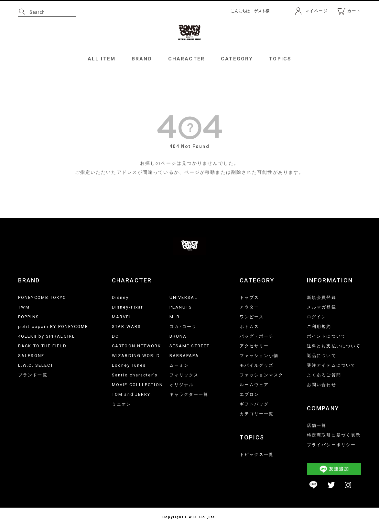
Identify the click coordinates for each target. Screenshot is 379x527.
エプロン (249, 394)
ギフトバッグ (254, 404)
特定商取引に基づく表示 (334, 435)
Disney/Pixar (127, 307)
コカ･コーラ (183, 326)
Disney (120, 297)
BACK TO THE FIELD (42, 345)
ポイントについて (326, 336)
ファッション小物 (259, 355)
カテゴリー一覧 (257, 413)
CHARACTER (186, 59)
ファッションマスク (262, 375)
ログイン (316, 316)
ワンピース (252, 316)
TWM (24, 307)
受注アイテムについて (331, 365)
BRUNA (178, 336)
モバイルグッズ (257, 365)
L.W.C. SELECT (35, 365)
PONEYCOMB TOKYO (42, 297)
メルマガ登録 (321, 307)
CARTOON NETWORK (136, 345)
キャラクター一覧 (189, 394)
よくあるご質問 (324, 375)
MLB (174, 316)
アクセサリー (254, 345)
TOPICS (280, 59)
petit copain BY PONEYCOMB (53, 326)
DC (115, 336)
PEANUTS (180, 307)
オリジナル (181, 384)
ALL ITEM (101, 59)
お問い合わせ (321, 384)
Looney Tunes (129, 365)
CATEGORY (237, 59)
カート (354, 11)
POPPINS (28, 316)
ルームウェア (254, 384)
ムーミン (179, 365)
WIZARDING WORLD (136, 355)
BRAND (142, 59)
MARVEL (122, 316)
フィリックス (184, 375)
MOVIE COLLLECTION (137, 384)
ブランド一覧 (33, 375)
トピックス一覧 (257, 454)
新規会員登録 (321, 297)
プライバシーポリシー (331, 444)
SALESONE (31, 355)
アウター (249, 307)
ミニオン (121, 404)
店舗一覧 (316, 425)
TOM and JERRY (131, 394)
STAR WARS (126, 326)
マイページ (316, 11)
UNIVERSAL (183, 297)
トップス (249, 297)
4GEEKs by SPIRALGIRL (46, 336)
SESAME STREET (189, 345)
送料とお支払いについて (334, 345)
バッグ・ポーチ (257, 336)
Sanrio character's (134, 375)
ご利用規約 (319, 326)
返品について (321, 355)
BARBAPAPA (184, 355)
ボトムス (249, 326)
